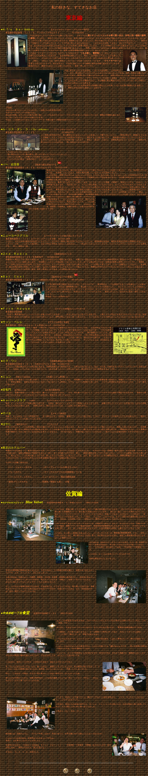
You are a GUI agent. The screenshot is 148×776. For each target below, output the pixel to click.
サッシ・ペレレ (13, 321)
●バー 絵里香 (10, 164)
